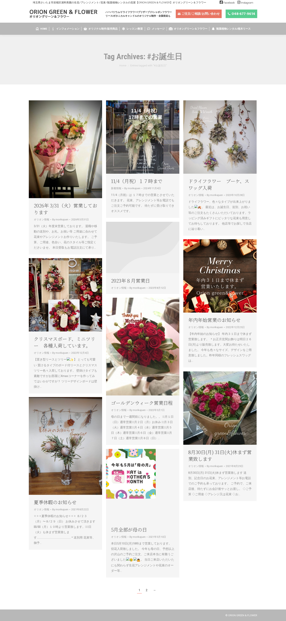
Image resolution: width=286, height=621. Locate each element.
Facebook (229, 2)
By (60, 219)
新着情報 (116, 188)
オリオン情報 (41, 219)
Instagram (247, 2)
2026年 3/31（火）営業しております (65, 209)
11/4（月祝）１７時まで (136, 180)
